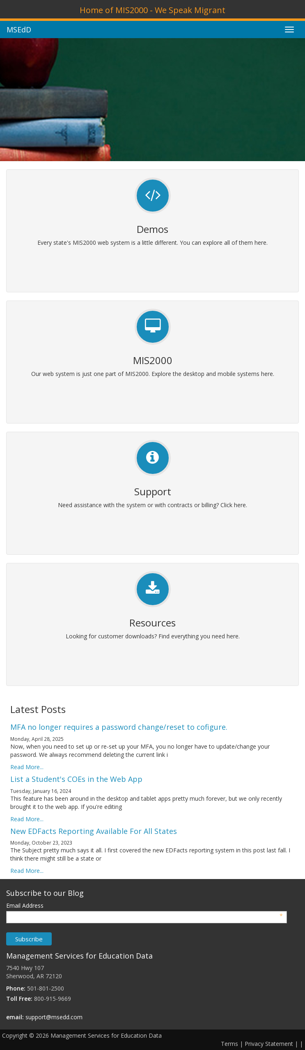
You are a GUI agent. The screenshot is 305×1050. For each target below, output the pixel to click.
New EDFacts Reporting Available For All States (93, 831)
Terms (229, 1044)
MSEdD (19, 29)
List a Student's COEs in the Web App (76, 779)
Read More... (27, 767)
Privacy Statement (269, 1044)
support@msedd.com (54, 1017)
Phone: (15, 988)
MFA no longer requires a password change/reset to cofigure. (118, 727)
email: (15, 1017)
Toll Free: (19, 998)
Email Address (144, 906)
